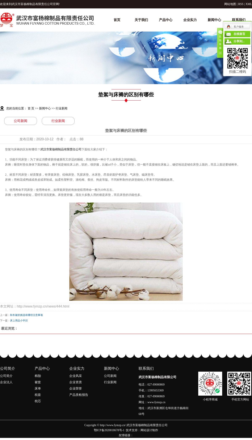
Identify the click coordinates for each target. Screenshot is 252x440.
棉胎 (38, 376)
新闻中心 (214, 20)
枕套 (38, 394)
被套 (38, 382)
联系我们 (238, 20)
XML (248, 4)
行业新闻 (61, 108)
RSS (240, 4)
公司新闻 (20, 121)
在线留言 (239, 34)
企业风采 (75, 376)
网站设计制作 (149, 430)
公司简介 (7, 368)
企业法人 (6, 382)
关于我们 (141, 20)
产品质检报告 (78, 394)
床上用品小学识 (19, 320)
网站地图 (230, 4)
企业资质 (75, 382)
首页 (117, 20)
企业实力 (190, 20)
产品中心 (165, 20)
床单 (38, 388)
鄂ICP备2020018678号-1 (109, 430)
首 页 (31, 108)
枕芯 (38, 401)
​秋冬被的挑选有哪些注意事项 (26, 315)
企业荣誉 (75, 388)
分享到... (239, 41)
